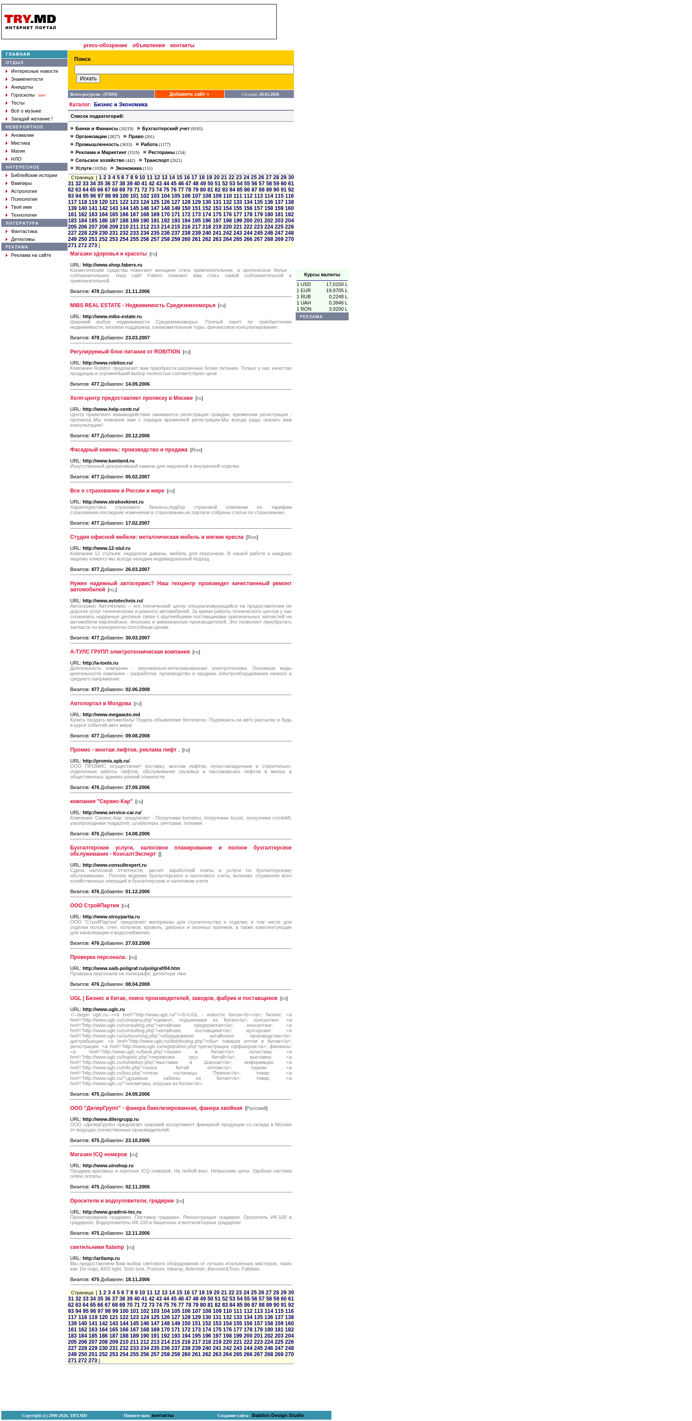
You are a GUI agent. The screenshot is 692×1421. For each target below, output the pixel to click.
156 (248, 208)
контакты (182, 45)
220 (227, 227)
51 (218, 183)
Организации (91, 136)
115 (279, 196)
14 (172, 177)
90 (276, 190)
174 (206, 214)
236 (165, 233)
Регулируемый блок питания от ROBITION (125, 352)
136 (268, 202)
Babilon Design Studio (278, 1415)
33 (85, 183)
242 (227, 233)
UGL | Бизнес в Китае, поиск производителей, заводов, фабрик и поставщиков (174, 998)
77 (181, 190)
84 (232, 190)
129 (196, 202)
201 (258, 221)
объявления (148, 45)
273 (92, 245)
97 (100, 196)
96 (93, 196)
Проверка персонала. (98, 957)
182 (289, 214)
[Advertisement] (322, 136)
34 (93, 183)
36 (107, 183)
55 (247, 183)
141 (93, 208)
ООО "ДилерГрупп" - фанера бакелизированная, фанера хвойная (156, 1108)
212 (144, 227)
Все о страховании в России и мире (117, 491)
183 (72, 221)
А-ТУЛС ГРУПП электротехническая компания (130, 652)
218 (206, 227)
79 (196, 190)
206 (82, 227)
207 (93, 227)
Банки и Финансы (96, 128)
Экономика (129, 168)
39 (129, 183)
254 (124, 239)
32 (78, 183)
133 (237, 202)
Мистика (20, 143)
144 (124, 208)
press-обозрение (105, 45)
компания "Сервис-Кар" (101, 801)
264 (227, 239)
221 (237, 227)
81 (210, 190)
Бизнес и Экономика (121, 105)
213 (154, 227)
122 (124, 202)
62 (71, 190)
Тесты (18, 102)
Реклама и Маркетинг (101, 152)
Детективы (23, 239)
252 (103, 239)
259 (175, 239)
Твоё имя (21, 207)
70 (129, 190)
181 (279, 214)
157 (258, 208)
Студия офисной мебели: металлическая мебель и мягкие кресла (157, 537)
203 (279, 221)
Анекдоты (22, 87)
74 (159, 190)
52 (225, 183)
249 (72, 239)
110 (227, 196)
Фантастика (24, 231)
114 (268, 196)
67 (107, 190)
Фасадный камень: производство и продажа (129, 450)
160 (289, 208)
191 (154, 221)
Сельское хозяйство (99, 160)
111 (237, 196)
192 (165, 221)
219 (217, 227)
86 (247, 190)
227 (72, 233)
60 (283, 183)
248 (289, 233)
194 (186, 221)
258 (165, 239)
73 (151, 190)
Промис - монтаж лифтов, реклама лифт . (125, 750)
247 (279, 233)
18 (201, 177)
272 (82, 245)
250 (82, 239)
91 (283, 190)
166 (124, 214)
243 (237, 233)
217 (196, 227)
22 (231, 177)
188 (124, 221)
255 (134, 239)
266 (248, 239)
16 (187, 177)
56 (254, 183)
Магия (18, 151)
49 (203, 183)
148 (165, 208)
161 (72, 214)
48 (196, 183)
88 (261, 190)
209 (113, 227)
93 (71, 196)
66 (100, 190)
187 (113, 221)
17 (194, 177)
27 (268, 177)
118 (82, 202)
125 (154, 202)
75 (166, 190)
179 (258, 214)
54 (239, 183)
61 (291, 183)
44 (166, 183)
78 (188, 190)
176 (227, 214)
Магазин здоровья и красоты (108, 254)
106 (186, 196)
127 (175, 202)
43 (159, 183)
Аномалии (22, 135)
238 (186, 233)
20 (216, 177)
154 (227, 208)
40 (137, 183)
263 (217, 239)
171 (175, 214)
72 (144, 190)
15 (179, 177)
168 (144, 214)
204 (289, 221)
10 (142, 177)
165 (113, 214)
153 (217, 208)
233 (134, 233)
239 (196, 233)
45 (174, 183)
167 (134, 214)
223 (258, 227)
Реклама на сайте (31, 255)
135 (258, 202)
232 (124, 233)
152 (206, 208)
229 (93, 233)
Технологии (24, 215)
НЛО (16, 159)
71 (137, 190)
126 (165, 202)
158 (268, 208)
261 (196, 239)
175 (217, 214)
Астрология (24, 191)
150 (186, 208)
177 (237, 214)
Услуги (83, 168)
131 (217, 202)
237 (175, 233)
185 (93, 221)
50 (210, 183)
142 (103, 208)
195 (196, 221)
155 (237, 208)
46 (181, 183)
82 (218, 190)
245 (258, 233)
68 (115, 190)
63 (78, 190)
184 (82, 221)
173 (196, 214)
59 (276, 183)
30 (291, 177)
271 (72, 245)
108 (207, 196)
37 (115, 183)
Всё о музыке (26, 110)
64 (85, 190)
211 (134, 227)
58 (269, 183)
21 (224, 177)
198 (227, 221)
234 (144, 233)
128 (186, 202)
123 (134, 202)
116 (289, 196)
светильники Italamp (97, 1247)
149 (175, 208)
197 (217, 221)
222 (248, 227)
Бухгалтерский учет (166, 128)
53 (232, 183)
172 (186, 214)
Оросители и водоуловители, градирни (122, 1201)
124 (144, 202)
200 (248, 221)
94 (78, 196)
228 (82, 233)
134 (248, 202)
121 (113, 202)
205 (72, 227)
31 (71, 183)
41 (144, 183)
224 (268, 227)
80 (203, 190)
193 (175, 221)
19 (209, 177)
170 (165, 214)
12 (157, 177)
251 (93, 239)
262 (206, 239)
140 (82, 208)
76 (174, 190)
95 (86, 196)
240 (206, 233)
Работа (149, 144)
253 (113, 239)
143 (113, 208)
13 (164, 177)
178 (248, 214)
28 (276, 177)
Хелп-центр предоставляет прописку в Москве (131, 398)
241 (217, 233)
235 (154, 233)
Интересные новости (34, 71)
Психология (24, 199)
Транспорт (156, 160)
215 (175, 227)
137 (279, 202)
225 (279, 227)
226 (289, 227)
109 (217, 196)
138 (289, 202)
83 (225, 190)
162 (82, 214)
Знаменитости (27, 79)
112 (248, 196)
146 (144, 208)
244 (248, 233)
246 (268, 233)
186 (103, 221)
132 (227, 202)
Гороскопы (23, 95)
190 (144, 221)
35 (100, 183)
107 (196, 196)
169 (154, 214)
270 (289, 239)
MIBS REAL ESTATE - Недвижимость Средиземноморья (142, 305)
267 (258, 239)
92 (291, 190)
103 (155, 196)
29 (283, 177)
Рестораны (161, 152)
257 (154, 239)
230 (103, 233)
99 (115, 196)
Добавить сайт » (189, 94)
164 (103, 214)
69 (122, 190)
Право (135, 136)
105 (175, 196)
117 (72, 202)
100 (124, 196)
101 (134, 196)
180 (268, 214)
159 (279, 208)
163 (93, 214)
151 (196, 208)
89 (269, 190)
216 (186, 227)
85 (239, 190)
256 (144, 239)
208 (103, 227)
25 (254, 177)
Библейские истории (34, 175)
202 (268, 221)
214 (165, 227)
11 (149, 177)
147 (154, 208)
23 (239, 177)
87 (254, 190)
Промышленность (97, 144)
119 (93, 202)
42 (151, 183)
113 (258, 196)
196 (206, 221)
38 (122, 183)
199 (237, 221)
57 (261, 183)
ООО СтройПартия (94, 905)
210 (124, 227)
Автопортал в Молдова (100, 703)
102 (144, 196)
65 (93, 190)
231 (113, 233)
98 (108, 196)
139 (72, 208)
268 (268, 239)
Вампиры (21, 183)
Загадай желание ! (32, 118)
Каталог (79, 105)
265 (237, 239)
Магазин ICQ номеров (98, 1154)
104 (165, 196)
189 (134, 221)
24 (246, 177)
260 (186, 239)
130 (206, 202)
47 (188, 183)
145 (134, 208)
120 (103, 202)
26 (261, 177)
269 (279, 239)
